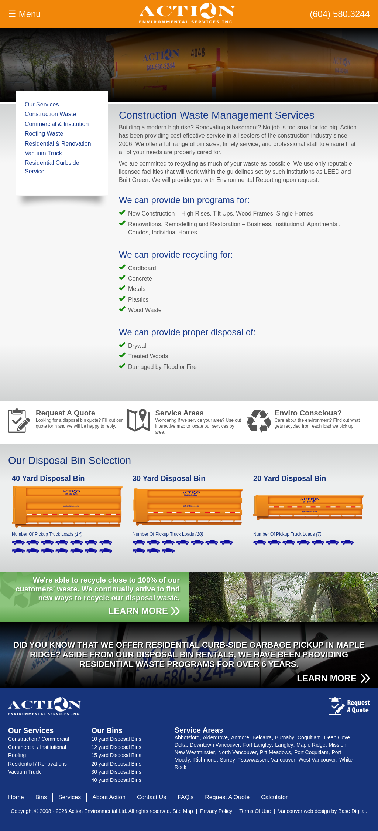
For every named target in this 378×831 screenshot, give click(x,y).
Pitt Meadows (275, 752)
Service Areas (199, 421)
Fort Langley (257, 745)
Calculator (274, 797)
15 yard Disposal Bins (116, 755)
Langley (284, 745)
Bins (41, 797)
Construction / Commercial (38, 739)
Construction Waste (50, 114)
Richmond (205, 760)
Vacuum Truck (43, 153)
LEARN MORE (138, 611)
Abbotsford (187, 737)
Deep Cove (337, 737)
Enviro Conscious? (318, 419)
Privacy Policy (216, 811)
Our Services (42, 104)
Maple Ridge (311, 745)
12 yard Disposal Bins (116, 747)
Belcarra (262, 737)
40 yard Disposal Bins (116, 780)
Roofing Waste (44, 133)
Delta (181, 745)
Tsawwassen (253, 760)
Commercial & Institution (57, 124)
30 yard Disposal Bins (116, 772)
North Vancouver (237, 752)
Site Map (183, 811)
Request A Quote (80, 419)
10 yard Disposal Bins (116, 739)
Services (69, 797)
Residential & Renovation (58, 143)
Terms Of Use (255, 811)
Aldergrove (215, 737)
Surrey (227, 760)
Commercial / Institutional (37, 747)
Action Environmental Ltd (97, 811)
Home (16, 797)
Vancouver (283, 760)
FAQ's (185, 797)
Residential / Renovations (37, 764)
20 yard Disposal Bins (116, 764)
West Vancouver (317, 760)
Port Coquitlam (311, 752)
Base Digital (352, 811)
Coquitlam (309, 737)
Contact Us (151, 797)
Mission (337, 745)
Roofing (17, 755)
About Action (109, 797)
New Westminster (195, 752)
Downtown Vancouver (215, 745)
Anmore (240, 737)
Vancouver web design (304, 811)
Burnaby (284, 737)
